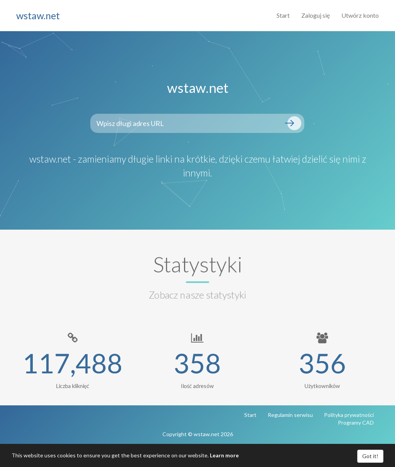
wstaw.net (38, 15)
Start (283, 15)
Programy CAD (356, 422)
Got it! (370, 456)
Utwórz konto (360, 15)
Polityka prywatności (349, 415)
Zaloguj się (315, 15)
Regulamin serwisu (290, 415)
